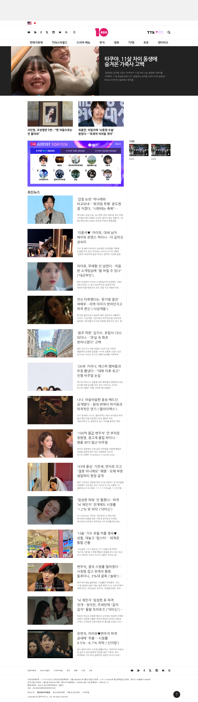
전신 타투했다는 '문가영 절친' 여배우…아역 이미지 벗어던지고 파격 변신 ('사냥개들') (99, 304)
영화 (116, 42)
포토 (146, 42)
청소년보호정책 (59, 692)
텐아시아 (41, 697)
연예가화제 (36, 42)
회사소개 (31, 692)
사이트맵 (85, 692)
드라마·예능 (83, 42)
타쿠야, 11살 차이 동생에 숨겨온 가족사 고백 (131, 62)
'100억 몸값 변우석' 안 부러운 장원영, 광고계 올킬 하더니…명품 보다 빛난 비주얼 (98, 437)
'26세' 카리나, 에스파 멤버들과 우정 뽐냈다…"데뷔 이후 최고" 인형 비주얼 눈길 (99, 371)
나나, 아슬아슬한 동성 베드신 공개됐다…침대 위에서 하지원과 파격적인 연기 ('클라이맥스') (99, 404)
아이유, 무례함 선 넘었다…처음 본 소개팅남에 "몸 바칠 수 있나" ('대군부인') (99, 270)
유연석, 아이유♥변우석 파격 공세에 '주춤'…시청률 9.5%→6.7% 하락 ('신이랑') (98, 638)
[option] (75, 169)
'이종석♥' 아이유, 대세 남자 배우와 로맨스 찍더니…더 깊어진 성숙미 (100, 237)
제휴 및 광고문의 (73, 692)
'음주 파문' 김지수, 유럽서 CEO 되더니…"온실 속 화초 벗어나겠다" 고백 (99, 337)
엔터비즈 (163, 42)
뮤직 (102, 42)
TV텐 (131, 42)
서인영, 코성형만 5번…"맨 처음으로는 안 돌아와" (50, 132)
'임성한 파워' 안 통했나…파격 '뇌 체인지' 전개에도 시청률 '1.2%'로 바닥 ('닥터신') (98, 504)
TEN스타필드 (59, 42)
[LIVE (131, 159)
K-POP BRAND (45, 151)
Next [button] (118, 169)
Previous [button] (33, 169)
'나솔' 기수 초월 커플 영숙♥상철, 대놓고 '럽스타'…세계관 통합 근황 (98, 538)
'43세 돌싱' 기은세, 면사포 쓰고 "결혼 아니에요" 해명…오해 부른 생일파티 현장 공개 (100, 471)
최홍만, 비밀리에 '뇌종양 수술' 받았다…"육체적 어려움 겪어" (96, 132)
